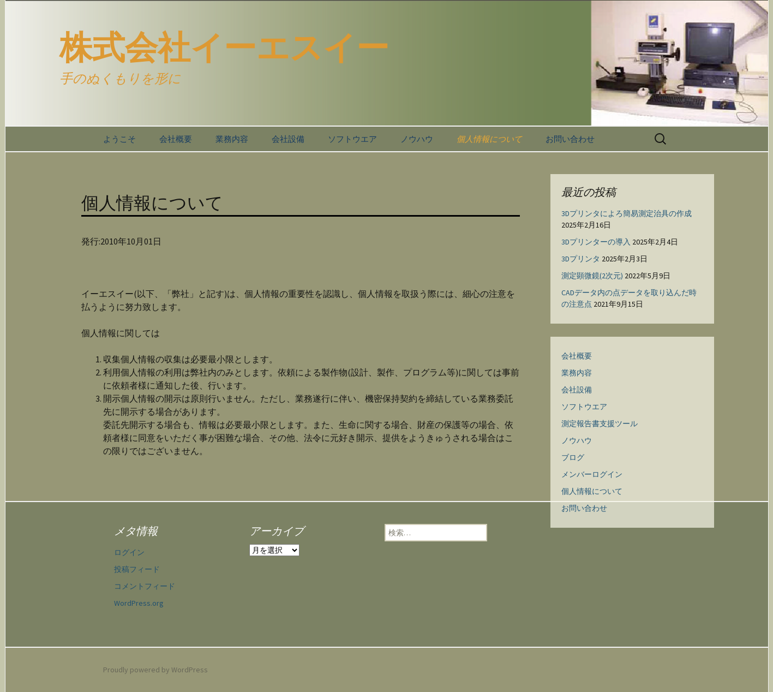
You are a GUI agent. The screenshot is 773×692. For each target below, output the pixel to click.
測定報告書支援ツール (599, 423)
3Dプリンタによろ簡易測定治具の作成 (626, 213)
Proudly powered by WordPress (155, 670)
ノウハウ (416, 139)
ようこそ (119, 139)
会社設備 (288, 139)
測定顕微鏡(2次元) (592, 276)
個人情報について (489, 139)
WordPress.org (139, 603)
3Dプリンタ (580, 259)
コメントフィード (144, 586)
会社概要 (175, 139)
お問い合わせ (570, 139)
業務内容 (231, 139)
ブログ (572, 457)
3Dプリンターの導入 (596, 242)
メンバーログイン (591, 474)
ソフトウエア (352, 139)
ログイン (129, 552)
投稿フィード (137, 569)
